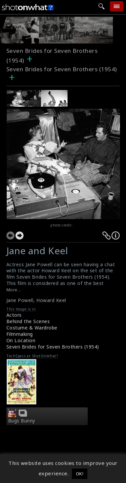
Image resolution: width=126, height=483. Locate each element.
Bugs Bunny (21, 421)
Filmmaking (19, 334)
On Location (21, 340)
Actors (14, 315)
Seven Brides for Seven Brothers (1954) (52, 347)
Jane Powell (20, 300)
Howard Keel (51, 300)
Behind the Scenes (28, 321)
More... (13, 290)
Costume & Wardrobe (31, 327)
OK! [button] (80, 474)
